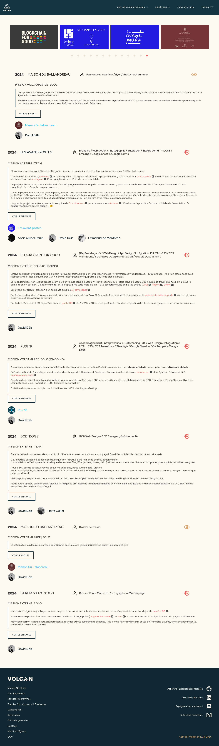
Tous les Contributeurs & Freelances (26, 704)
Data (12, 284)
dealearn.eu (10, 372)
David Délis (9, 135)
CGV (10, 736)
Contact (207, 7)
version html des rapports (26, 295)
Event (33, 284)
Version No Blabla (16, 688)
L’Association (185, 7)
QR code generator (17, 720)
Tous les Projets (16, 693)
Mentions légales (16, 731)
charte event (11, 176)
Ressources (13, 715)
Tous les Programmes (19, 698)
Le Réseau (162, 7)
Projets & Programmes (132, 7)
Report (23, 284)
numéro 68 (26, 611)
